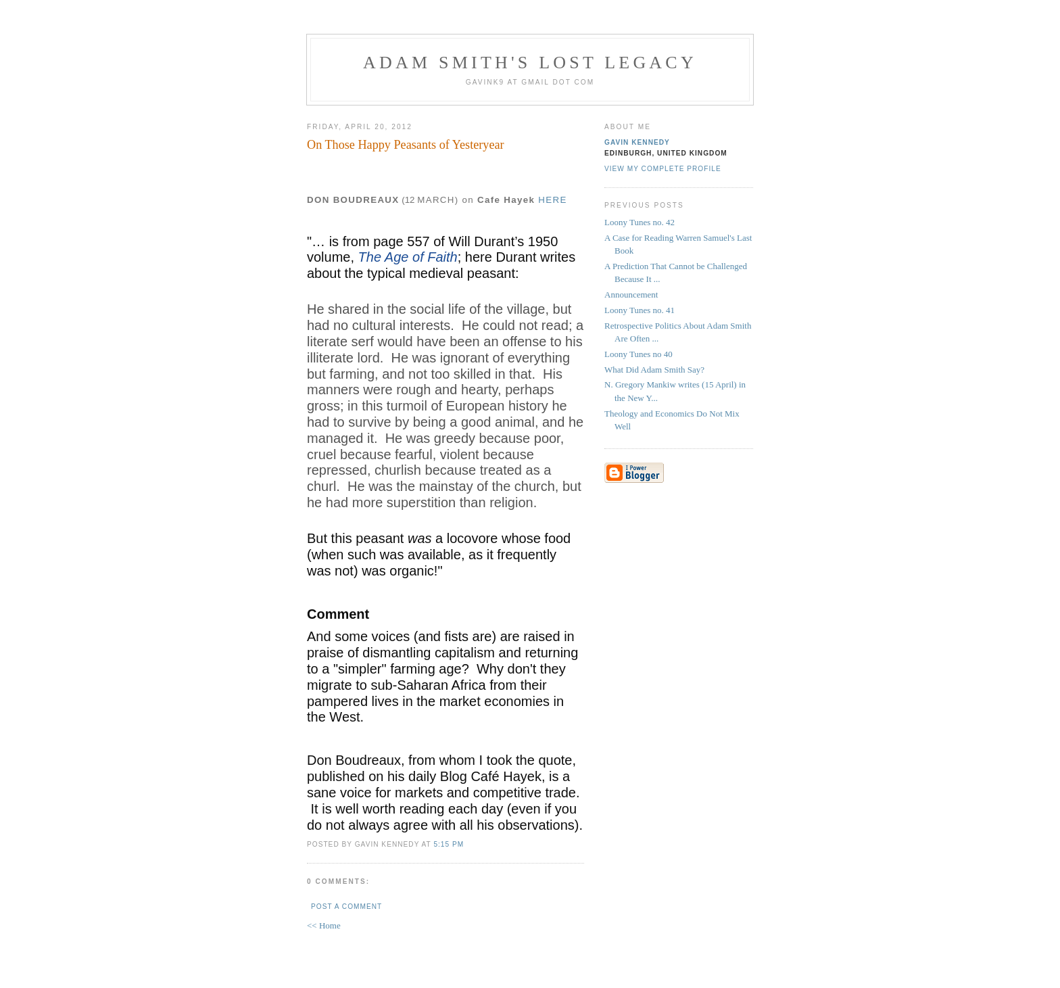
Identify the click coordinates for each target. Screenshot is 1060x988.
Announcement (631, 294)
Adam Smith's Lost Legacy (530, 62)
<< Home (324, 925)
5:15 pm (448, 844)
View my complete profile (662, 168)
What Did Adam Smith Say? (654, 369)
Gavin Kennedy (637, 142)
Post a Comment (346, 906)
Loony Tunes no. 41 (639, 310)
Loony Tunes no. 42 (639, 222)
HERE (552, 200)
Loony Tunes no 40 (638, 354)
